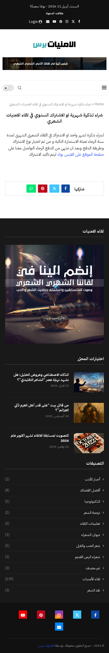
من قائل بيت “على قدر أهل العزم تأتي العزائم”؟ (41, 408)
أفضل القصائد (52, 490)
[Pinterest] (60, 21)
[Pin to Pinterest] (42, 188)
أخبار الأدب (52, 479)
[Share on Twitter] (54, 188)
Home (99, 104)
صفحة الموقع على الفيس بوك (80, 154)
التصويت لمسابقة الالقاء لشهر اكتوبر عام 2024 (40, 438)
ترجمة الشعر (52, 512)
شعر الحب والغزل (52, 545)
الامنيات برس (46, 645)
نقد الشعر (52, 590)
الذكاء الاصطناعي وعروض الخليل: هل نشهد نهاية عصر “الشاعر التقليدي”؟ (41, 377)
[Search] (19, 87)
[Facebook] (79, 21)
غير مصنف (52, 568)
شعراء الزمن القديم (52, 557)
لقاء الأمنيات (52, 579)
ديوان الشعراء (52, 534)
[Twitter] (73, 21)
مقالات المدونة (54, 13)
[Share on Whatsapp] (31, 188)
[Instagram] (66, 21)
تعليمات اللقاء (52, 523)
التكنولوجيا (52, 501)
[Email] (47, 21)
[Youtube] (54, 21)
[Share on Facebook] (65, 188)
